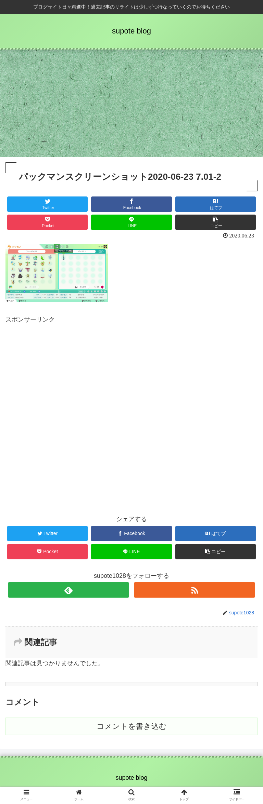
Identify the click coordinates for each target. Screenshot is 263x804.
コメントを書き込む (132, 726)
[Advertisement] (131, 105)
